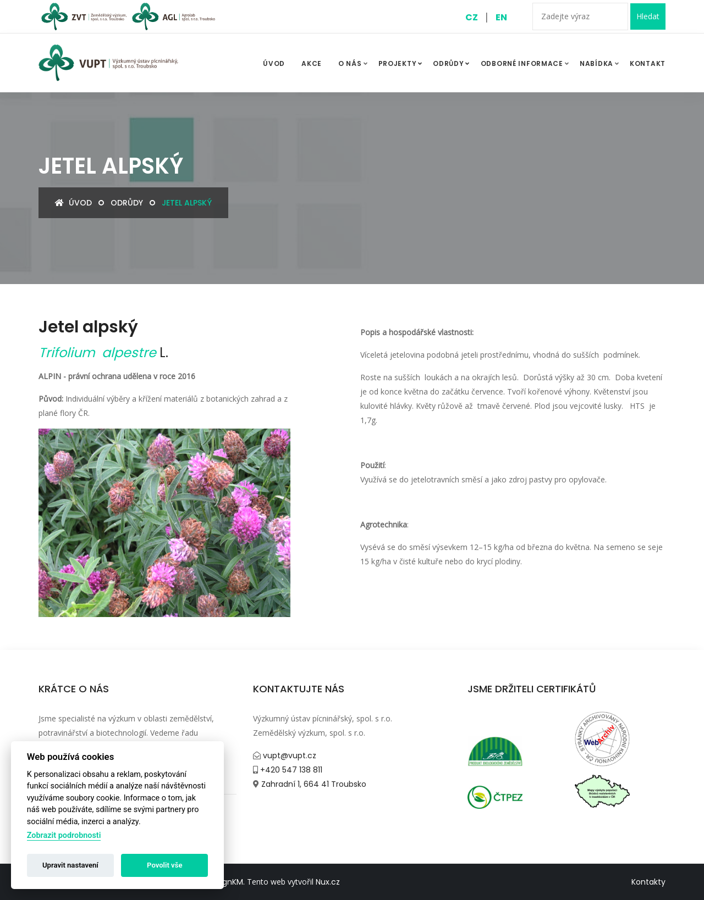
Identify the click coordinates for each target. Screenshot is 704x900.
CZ (471, 17)
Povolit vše (164, 865)
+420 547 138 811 (290, 769)
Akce (311, 63)
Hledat (647, 16)
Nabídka (596, 63)
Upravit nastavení (70, 865)
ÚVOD (274, 63)
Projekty (401, 64)
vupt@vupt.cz (288, 755)
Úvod (73, 202)
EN (501, 17)
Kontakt (648, 63)
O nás (350, 63)
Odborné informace (522, 63)
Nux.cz (328, 881)
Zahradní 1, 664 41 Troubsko (312, 784)
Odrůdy (452, 64)
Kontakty (648, 881)
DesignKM (224, 881)
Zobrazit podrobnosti (64, 835)
